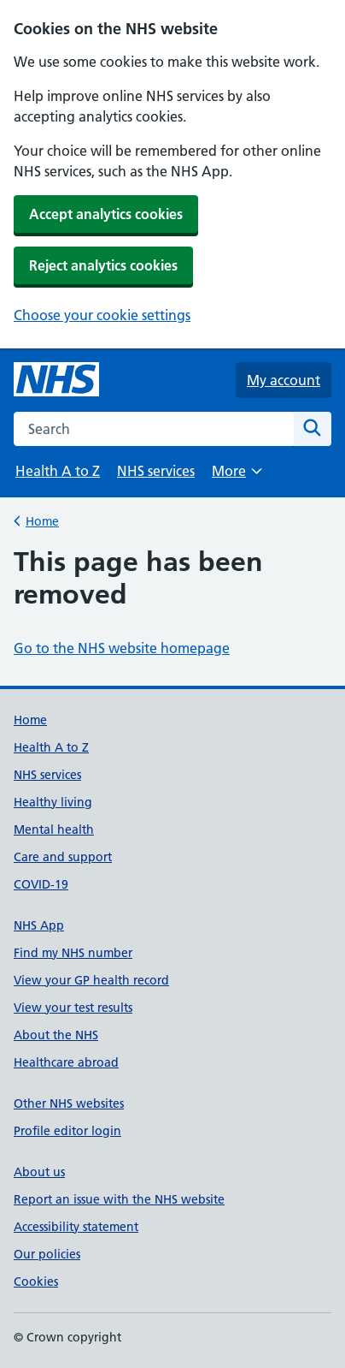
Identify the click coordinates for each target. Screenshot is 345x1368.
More (236, 476)
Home (42, 520)
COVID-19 (41, 884)
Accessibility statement (76, 1226)
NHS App (39, 925)
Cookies (36, 1281)
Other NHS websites (69, 1103)
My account (283, 380)
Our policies (47, 1254)
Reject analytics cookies (103, 265)
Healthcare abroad (66, 1062)
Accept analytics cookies (106, 214)
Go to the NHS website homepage (122, 648)
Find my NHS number (73, 953)
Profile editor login (67, 1131)
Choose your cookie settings (102, 315)
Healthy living (53, 802)
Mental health (54, 829)
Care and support (63, 857)
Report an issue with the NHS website (119, 1199)
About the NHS (56, 1035)
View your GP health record (91, 980)
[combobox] (154, 429)
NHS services (156, 470)
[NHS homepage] (56, 380)
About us (39, 1172)
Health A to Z (57, 470)
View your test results (73, 1007)
